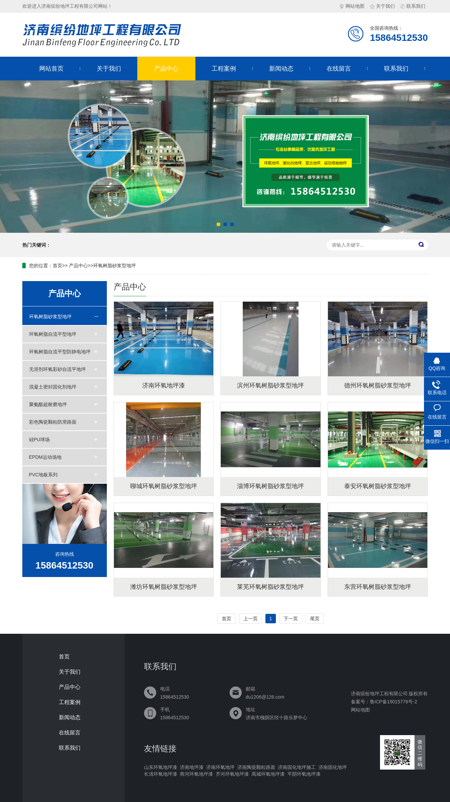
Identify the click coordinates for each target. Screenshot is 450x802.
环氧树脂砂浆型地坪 (114, 265)
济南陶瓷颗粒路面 (256, 767)
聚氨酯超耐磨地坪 (48, 404)
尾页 (314, 618)
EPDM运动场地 (45, 457)
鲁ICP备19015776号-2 (393, 701)
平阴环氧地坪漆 (304, 774)
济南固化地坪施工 (297, 767)
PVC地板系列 (43, 474)
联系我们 (412, 6)
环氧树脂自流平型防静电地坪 (60, 351)
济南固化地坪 (332, 767)
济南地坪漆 (192, 767)
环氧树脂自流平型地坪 (52, 334)
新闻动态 (281, 68)
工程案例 (224, 68)
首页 (57, 265)
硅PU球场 (39, 439)
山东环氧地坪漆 (160, 767)
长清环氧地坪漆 (160, 774)
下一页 (291, 618)
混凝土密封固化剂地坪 (52, 387)
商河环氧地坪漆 (196, 774)
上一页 (250, 618)
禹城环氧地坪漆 (268, 774)
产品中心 (166, 68)
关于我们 (382, 6)
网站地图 (351, 6)
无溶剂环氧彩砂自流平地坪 (57, 369)
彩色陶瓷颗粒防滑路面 (52, 422)
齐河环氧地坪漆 (232, 774)
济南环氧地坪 (220, 767)
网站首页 (51, 68)
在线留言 (339, 68)
